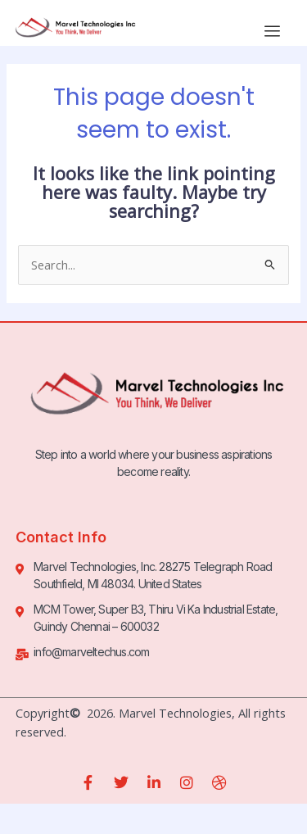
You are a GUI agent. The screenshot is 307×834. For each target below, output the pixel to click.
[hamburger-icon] (272, 31)
